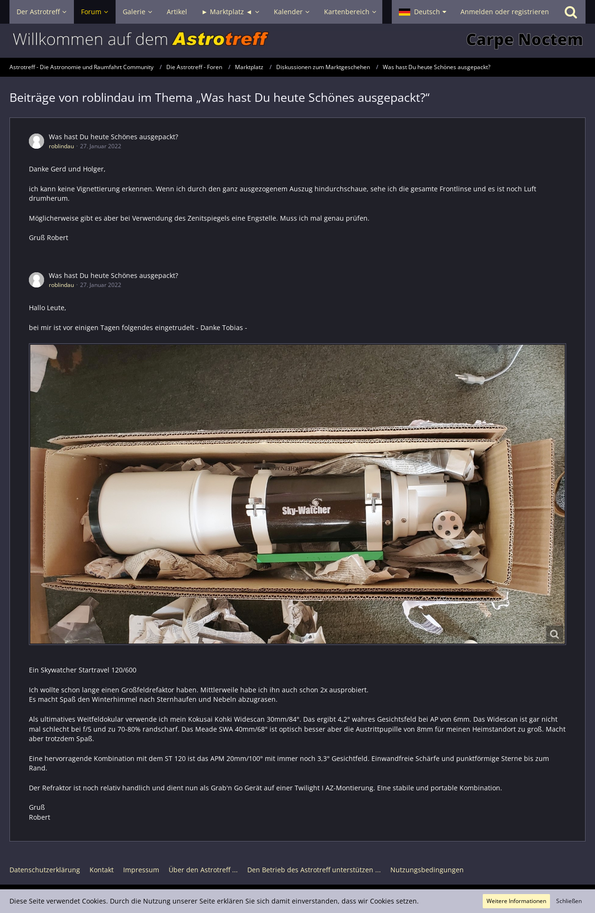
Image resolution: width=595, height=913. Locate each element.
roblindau (61, 146)
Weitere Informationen (516, 901)
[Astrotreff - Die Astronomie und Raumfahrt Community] (297, 40)
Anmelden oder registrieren (504, 11)
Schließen (569, 901)
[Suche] (571, 12)
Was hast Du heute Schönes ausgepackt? (113, 136)
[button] (422, 12)
